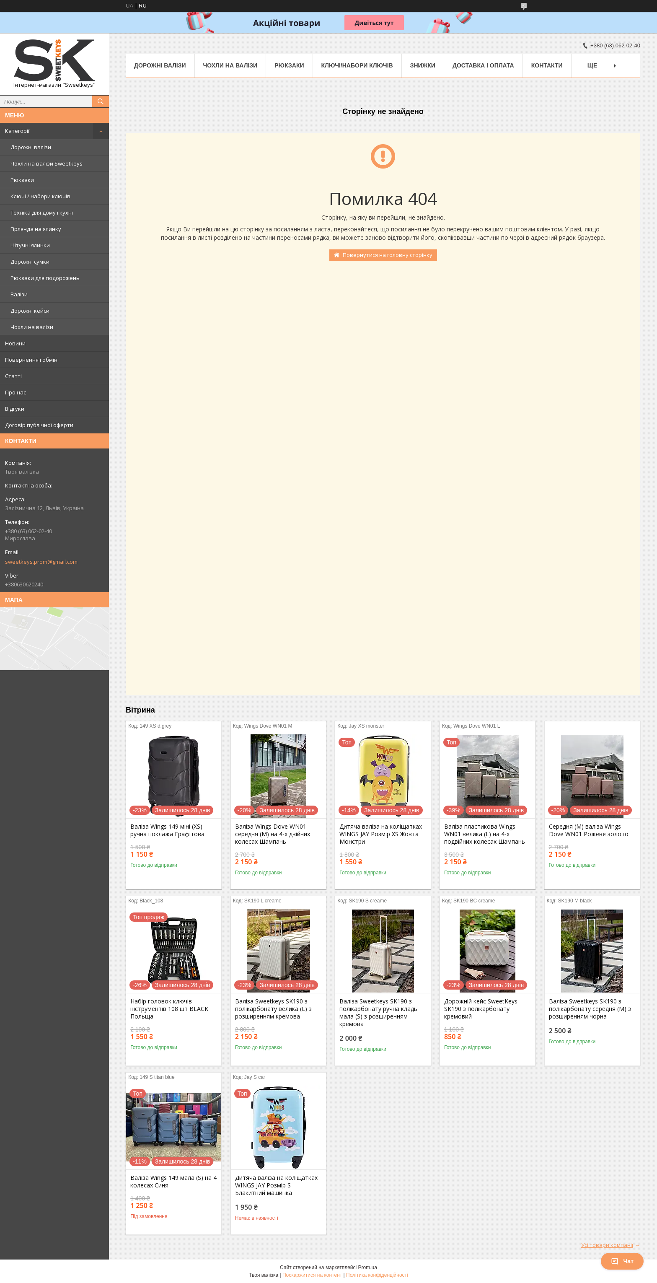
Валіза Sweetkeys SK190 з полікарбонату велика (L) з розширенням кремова (273, 1009)
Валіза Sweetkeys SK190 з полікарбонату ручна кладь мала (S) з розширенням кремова (378, 1013)
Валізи (19, 294)
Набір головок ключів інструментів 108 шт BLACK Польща (169, 1009)
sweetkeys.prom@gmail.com (41, 561)
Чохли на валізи (31, 327)
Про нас (15, 392)
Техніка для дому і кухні (41, 212)
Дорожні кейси (29, 310)
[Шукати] (100, 101)
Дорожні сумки (29, 261)
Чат (622, 1261)
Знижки (422, 65)
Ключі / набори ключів (40, 196)
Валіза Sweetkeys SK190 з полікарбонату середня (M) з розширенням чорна (590, 1009)
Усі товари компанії (607, 1245)
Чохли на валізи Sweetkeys (46, 163)
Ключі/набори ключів (357, 65)
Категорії (17, 131)
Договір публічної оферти (39, 425)
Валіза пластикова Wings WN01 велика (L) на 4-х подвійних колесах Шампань (484, 834)
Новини (15, 343)
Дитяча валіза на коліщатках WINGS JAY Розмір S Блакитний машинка (276, 1185)
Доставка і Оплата (483, 65)
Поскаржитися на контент (312, 1275)
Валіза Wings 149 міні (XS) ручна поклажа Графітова (167, 830)
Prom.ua (367, 1267)
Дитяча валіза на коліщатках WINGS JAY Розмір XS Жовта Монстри (380, 834)
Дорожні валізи (30, 147)
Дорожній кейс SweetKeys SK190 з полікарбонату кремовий (480, 1009)
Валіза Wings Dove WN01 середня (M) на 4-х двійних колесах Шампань (272, 834)
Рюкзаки (22, 180)
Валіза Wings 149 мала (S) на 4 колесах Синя (173, 1181)
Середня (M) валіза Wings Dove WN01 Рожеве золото (589, 830)
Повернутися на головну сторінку (387, 255)
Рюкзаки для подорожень (45, 278)
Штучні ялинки (30, 245)
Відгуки (14, 408)
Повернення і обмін (31, 359)
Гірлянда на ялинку (35, 229)
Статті (13, 376)
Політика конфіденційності (377, 1275)
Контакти (547, 65)
